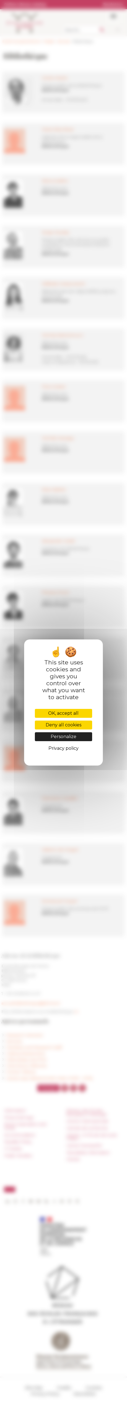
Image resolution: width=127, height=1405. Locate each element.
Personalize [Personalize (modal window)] (63, 736)
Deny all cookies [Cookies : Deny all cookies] (63, 725)
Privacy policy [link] (63, 748)
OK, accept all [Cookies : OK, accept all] (63, 713)
